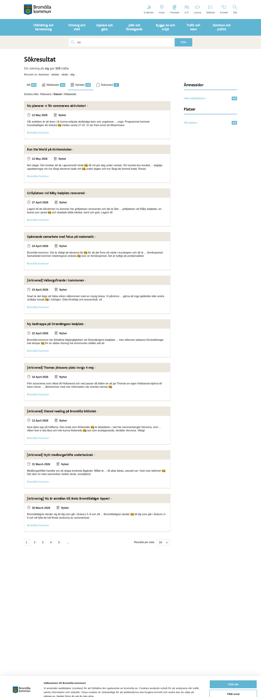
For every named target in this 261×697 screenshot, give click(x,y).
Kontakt (224, 9)
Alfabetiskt (70, 94)
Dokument (110, 85)
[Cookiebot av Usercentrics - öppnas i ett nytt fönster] (21, 690)
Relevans (45, 94)
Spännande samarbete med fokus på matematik (60, 236)
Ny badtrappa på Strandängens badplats (55, 324)
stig (72, 74)
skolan (55, 74)
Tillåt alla (233, 667)
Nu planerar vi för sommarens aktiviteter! (56, 106)
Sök (235, 9)
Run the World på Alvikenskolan (49, 149)
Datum (58, 94)
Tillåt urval (233, 677)
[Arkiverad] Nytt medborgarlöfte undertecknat (60, 455)
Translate (174, 9)
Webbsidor (55, 85)
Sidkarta (210, 9)
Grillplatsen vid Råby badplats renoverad (55, 193)
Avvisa (233, 687)
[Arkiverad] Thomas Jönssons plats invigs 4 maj (60, 367)
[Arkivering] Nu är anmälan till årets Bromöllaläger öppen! (68, 498)
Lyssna (197, 9)
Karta (161, 9)
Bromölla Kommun (38, 132)
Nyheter (83, 85)
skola (65, 74)
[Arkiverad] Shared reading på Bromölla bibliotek (61, 411)
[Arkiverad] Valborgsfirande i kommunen (55, 280)
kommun (44, 74)
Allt (31, 85)
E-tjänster (149, 9)
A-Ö (186, 9)
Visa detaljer (180, 690)
